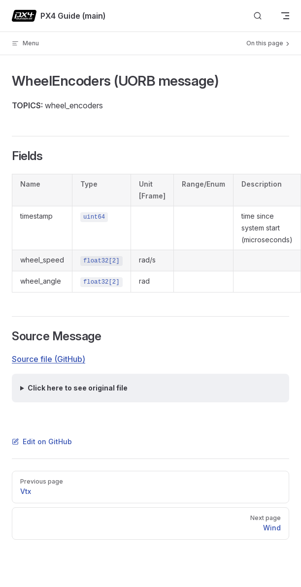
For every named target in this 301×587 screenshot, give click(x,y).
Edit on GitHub (42, 441)
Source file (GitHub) (48, 359)
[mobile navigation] (285, 16)
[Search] (257, 16)
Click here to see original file (78, 388)
